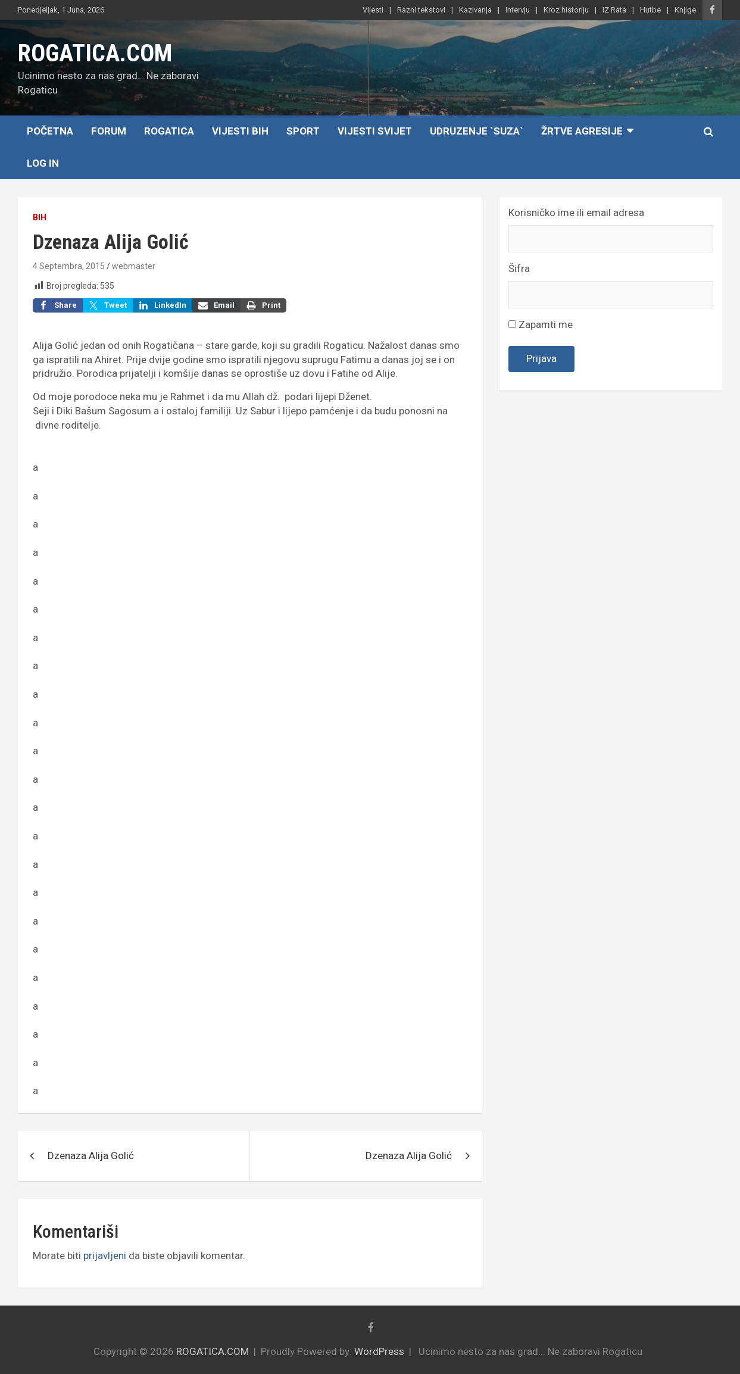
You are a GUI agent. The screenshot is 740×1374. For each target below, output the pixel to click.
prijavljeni (104, 1255)
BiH (39, 217)
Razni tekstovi (421, 9)
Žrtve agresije (582, 131)
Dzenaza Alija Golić (91, 1155)
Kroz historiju (566, 9)
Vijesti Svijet (375, 131)
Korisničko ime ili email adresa (576, 212)
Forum (108, 131)
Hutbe (650, 9)
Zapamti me (540, 324)
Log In (43, 163)
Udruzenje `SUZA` (476, 131)
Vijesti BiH (240, 131)
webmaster (133, 266)
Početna (50, 131)
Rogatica (169, 131)
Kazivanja (475, 9)
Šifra (519, 268)
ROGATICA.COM (95, 53)
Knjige (685, 9)
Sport (303, 131)
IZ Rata (614, 9)
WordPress (379, 1351)
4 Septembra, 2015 (69, 266)
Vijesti (373, 9)
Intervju (517, 9)
